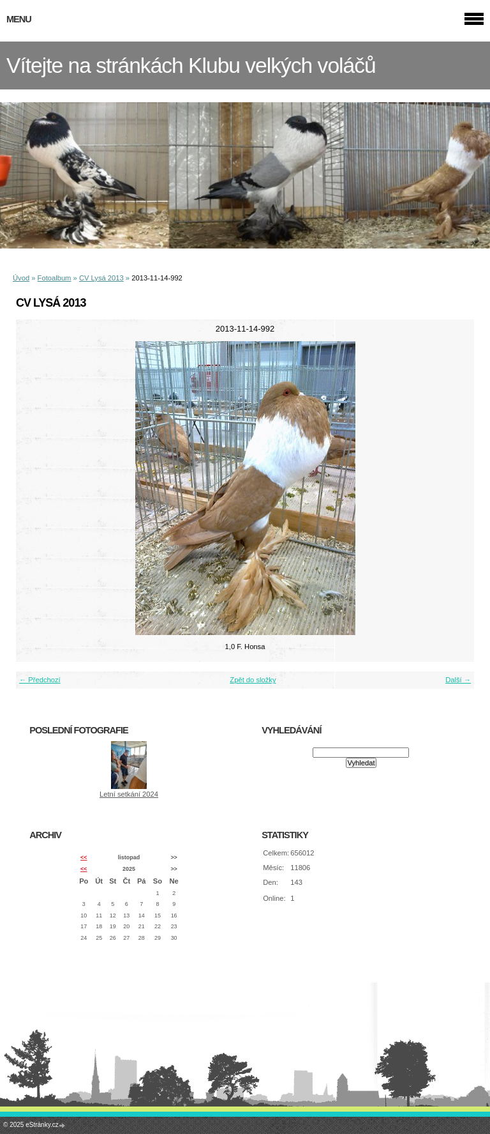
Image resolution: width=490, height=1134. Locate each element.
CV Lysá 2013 (101, 278)
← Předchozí (40, 680)
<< (83, 857)
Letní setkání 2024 (129, 794)
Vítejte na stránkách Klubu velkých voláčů (191, 65)
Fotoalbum (54, 278)
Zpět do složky (253, 680)
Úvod (21, 278)
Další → (458, 680)
